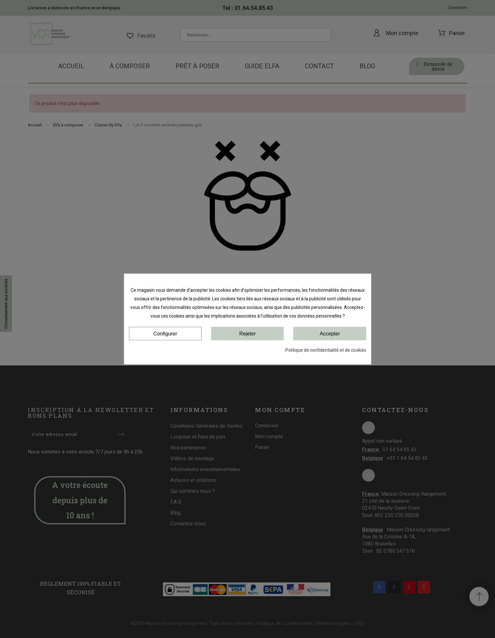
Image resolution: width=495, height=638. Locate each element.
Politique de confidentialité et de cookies (325, 350)
